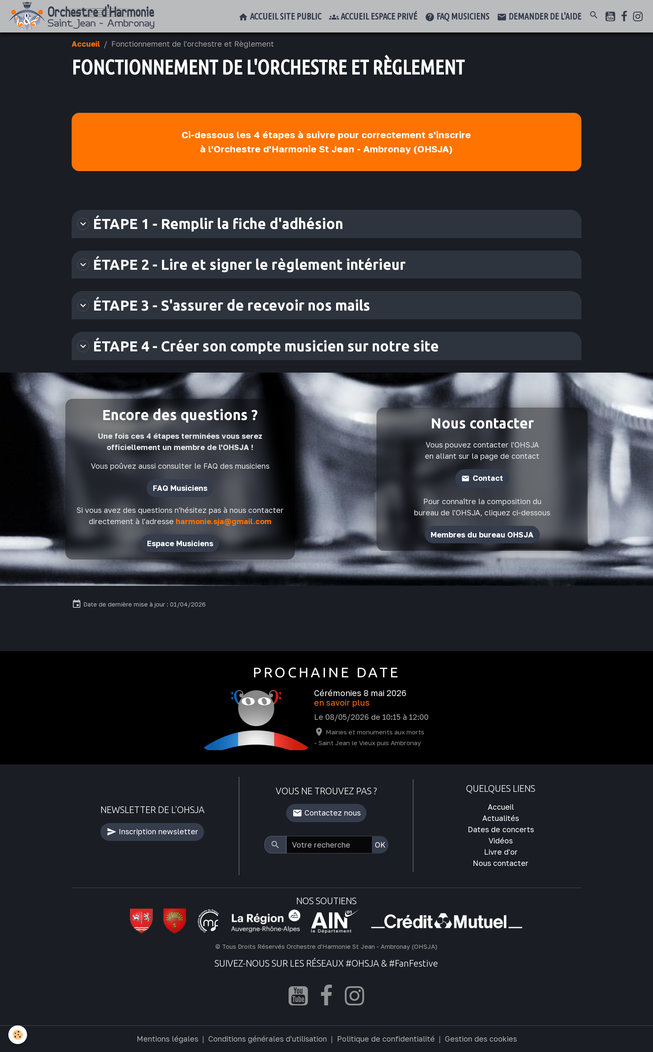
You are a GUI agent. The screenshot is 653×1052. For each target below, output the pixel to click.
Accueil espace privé (373, 17)
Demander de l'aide (539, 17)
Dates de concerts (501, 829)
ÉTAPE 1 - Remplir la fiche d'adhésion (210, 223)
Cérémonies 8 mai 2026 (360, 693)
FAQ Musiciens (180, 487)
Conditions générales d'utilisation (267, 1038)
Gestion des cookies (481, 1038)
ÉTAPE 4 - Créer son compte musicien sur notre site (258, 346)
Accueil (86, 43)
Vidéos (501, 840)
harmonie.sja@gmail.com (224, 521)
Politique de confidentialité (386, 1038)
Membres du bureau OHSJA (482, 534)
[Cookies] (17, 1034)
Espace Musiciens (180, 543)
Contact (488, 477)
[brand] (83, 16)
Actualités (500, 818)
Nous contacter (500, 863)
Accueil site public (280, 17)
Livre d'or (501, 851)
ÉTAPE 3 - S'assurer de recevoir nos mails (223, 305)
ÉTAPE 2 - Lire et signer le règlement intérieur (241, 264)
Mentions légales (167, 1038)
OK (380, 844)
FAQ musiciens (457, 17)
